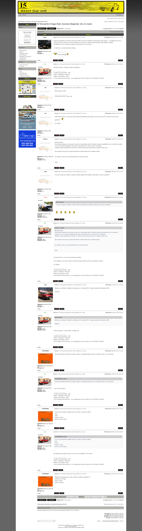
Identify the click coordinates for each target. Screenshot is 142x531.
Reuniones (28, 21)
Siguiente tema (119, 31)
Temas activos (23, 57)
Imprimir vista (41, 31)
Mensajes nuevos (24, 53)
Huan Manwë (72, 527)
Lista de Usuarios (24, 64)
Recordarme (27, 40)
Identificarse (119, 15)
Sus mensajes (23, 54)
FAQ (20, 15)
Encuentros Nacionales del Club (39, 21)
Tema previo (112, 31)
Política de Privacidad (25, 76)
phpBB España (81, 527)
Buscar (24, 15)
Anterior (110, 28)
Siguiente (121, 28)
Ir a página (105, 28)
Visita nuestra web (27, 94)
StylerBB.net (74, 526)
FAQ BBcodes (23, 73)
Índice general (21, 21)
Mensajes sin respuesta (25, 56)
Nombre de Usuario (27, 32)
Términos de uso (24, 74)
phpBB (67, 525)
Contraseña (27, 35)
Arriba (38, 60)
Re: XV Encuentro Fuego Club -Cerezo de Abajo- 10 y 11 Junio (71, 37)
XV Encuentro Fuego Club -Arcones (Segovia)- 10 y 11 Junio (64, 24)
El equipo (22, 66)
